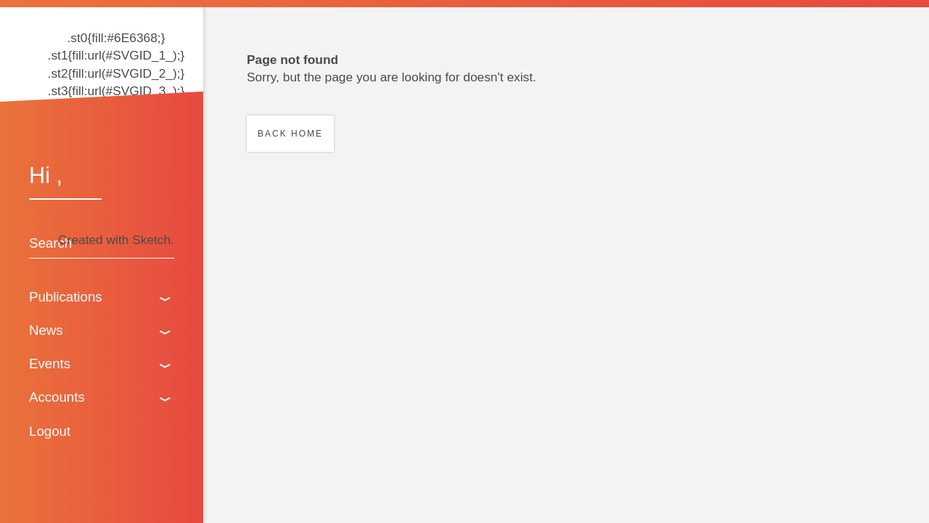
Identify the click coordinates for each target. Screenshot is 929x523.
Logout (49, 431)
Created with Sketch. (116, 239)
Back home (290, 134)
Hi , (45, 175)
